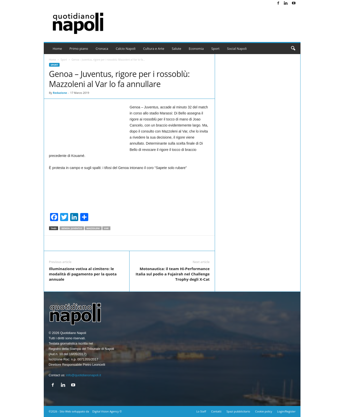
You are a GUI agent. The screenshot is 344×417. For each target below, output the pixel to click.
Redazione (60, 93)
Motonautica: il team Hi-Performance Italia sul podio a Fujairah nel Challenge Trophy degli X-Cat (172, 274)
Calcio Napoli (126, 48)
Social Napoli (237, 48)
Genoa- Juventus (71, 228)
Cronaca (102, 48)
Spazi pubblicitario (238, 411)
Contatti (216, 411)
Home (57, 48)
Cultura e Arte (153, 48)
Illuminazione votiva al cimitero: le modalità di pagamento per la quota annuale (83, 274)
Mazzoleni (93, 228)
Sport (215, 48)
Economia (196, 48)
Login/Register (286, 411)
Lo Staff (201, 411)
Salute (176, 48)
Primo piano (78, 48)
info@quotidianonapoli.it (83, 375)
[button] (292, 48)
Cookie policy (263, 411)
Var (106, 228)
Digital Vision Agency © (107, 411)
